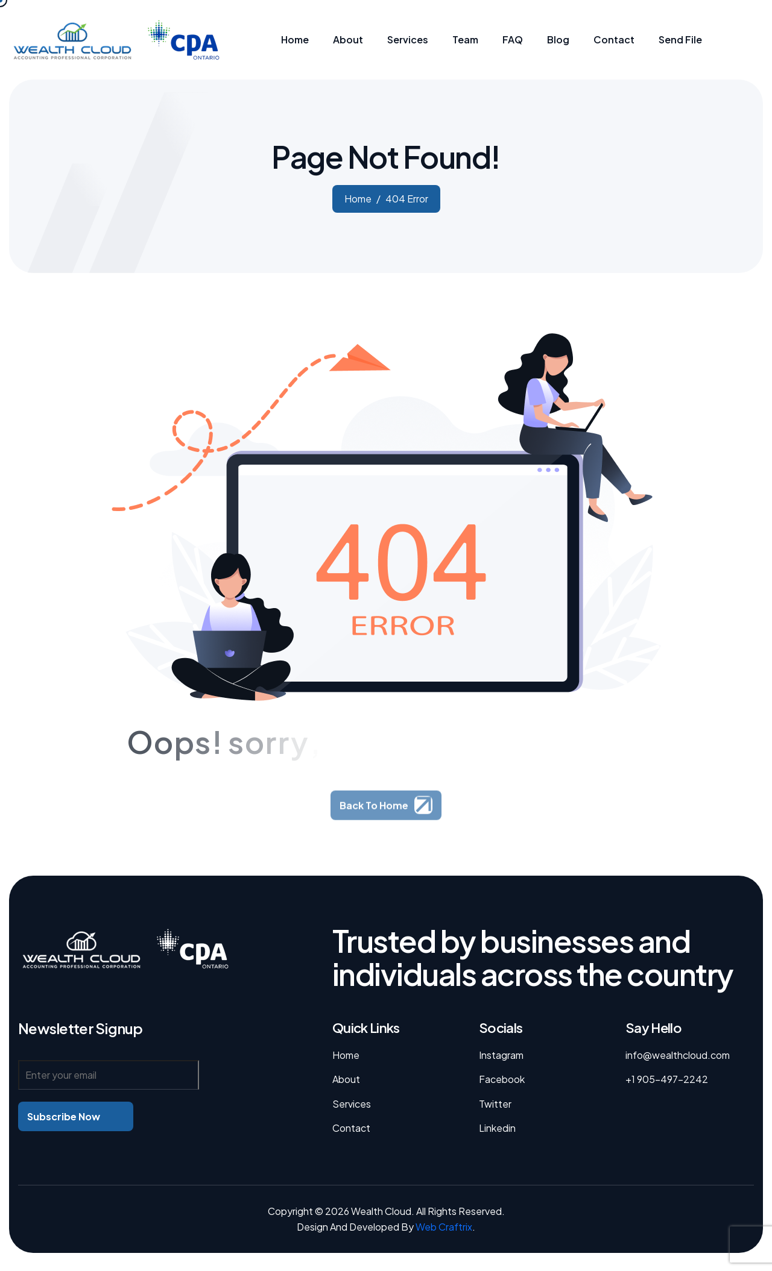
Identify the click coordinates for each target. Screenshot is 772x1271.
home (358, 198)
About (346, 1079)
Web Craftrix (444, 1226)
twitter (495, 1103)
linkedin (497, 1128)
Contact (351, 1128)
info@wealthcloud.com (677, 1055)
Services (351, 1103)
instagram (501, 1055)
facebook (502, 1079)
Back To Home (374, 815)
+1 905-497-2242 (666, 1079)
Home (345, 1055)
